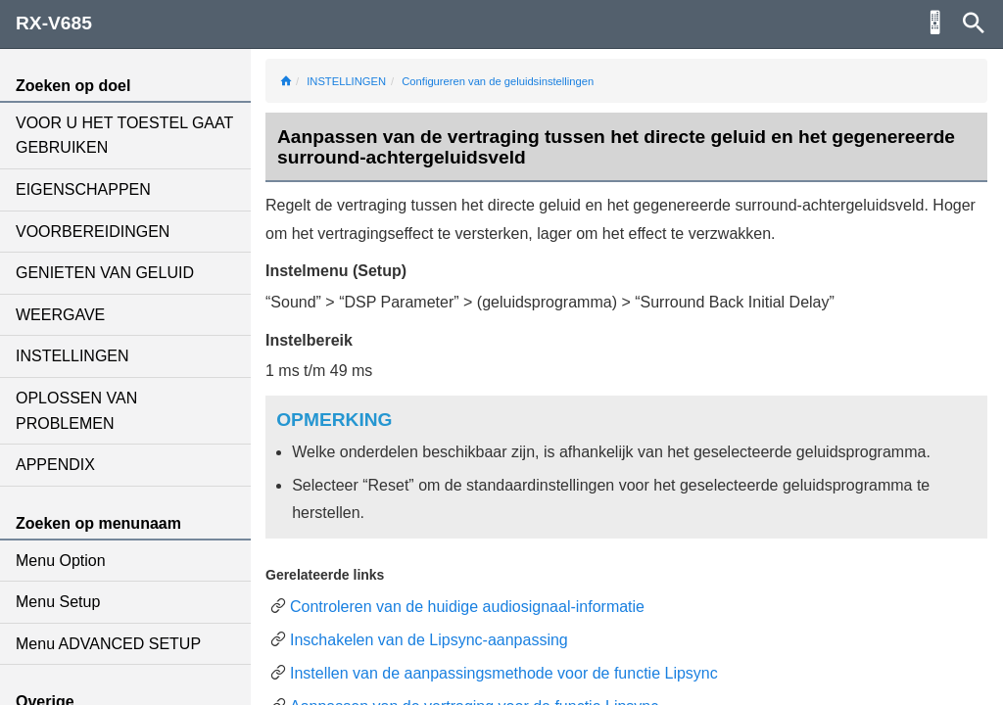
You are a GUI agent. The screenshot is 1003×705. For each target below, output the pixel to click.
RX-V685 (54, 23)
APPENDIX (55, 464)
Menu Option (61, 560)
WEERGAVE (60, 314)
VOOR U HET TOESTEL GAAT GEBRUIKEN (124, 136)
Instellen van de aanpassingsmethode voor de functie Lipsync (504, 673)
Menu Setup (58, 601)
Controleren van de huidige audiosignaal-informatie (467, 606)
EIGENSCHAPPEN (83, 189)
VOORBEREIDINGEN (92, 231)
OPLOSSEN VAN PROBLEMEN (76, 411)
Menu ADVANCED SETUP (108, 643)
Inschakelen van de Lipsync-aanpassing (429, 640)
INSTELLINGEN (72, 356)
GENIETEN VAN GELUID (105, 272)
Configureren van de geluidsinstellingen (498, 81)
